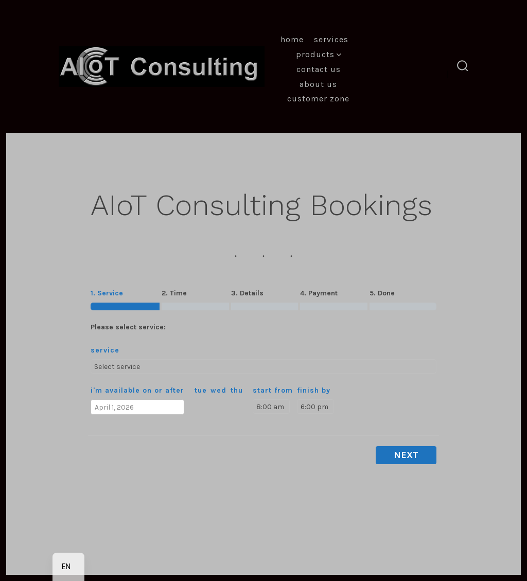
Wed (218, 390)
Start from (273, 390)
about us (318, 84)
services (331, 39)
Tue (201, 390)
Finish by (313, 390)
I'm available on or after (137, 390)
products (318, 54)
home (292, 39)
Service (105, 350)
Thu (237, 390)
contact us (318, 69)
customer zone (318, 98)
